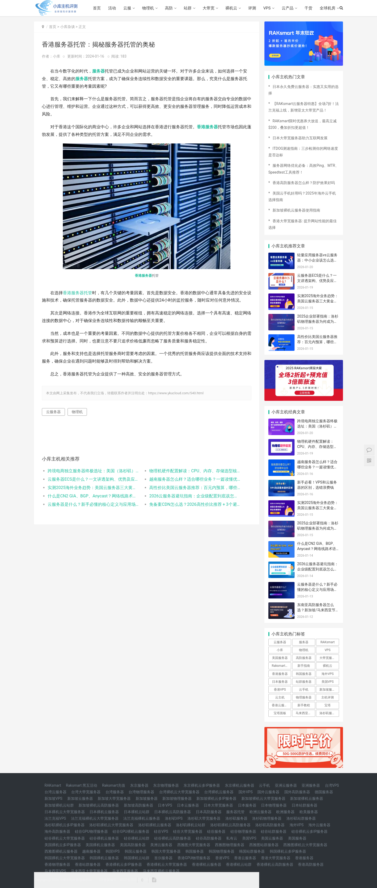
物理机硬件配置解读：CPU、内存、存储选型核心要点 (195, 470)
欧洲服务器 (285, 812)
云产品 (287, 8)
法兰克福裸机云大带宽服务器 (95, 818)
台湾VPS (332, 785)
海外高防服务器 (57, 831)
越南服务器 (91, 851)
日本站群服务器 (304, 805)
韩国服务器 (304, 674)
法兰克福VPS (55, 818)
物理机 (148, 8)
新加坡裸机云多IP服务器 (216, 798)
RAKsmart (327, 642)
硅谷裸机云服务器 (104, 838)
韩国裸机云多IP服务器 (288, 851)
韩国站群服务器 (252, 851)
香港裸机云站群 (239, 864)
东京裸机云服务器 (239, 785)
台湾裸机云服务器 (219, 792)
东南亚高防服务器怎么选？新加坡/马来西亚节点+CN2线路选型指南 (318, 610)
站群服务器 (304, 682)
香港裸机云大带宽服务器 (167, 864)
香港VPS (280, 689)
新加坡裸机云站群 (59, 805)
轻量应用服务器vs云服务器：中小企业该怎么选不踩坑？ (317, 260)
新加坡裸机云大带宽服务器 (263, 798)
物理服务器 (304, 697)
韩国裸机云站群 (136, 858)
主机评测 (327, 697)
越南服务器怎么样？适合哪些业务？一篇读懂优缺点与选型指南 (195, 479)
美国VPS (327, 682)
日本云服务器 (188, 805)
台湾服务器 (115, 792)
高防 (169, 8)
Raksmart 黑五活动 (81, 785)
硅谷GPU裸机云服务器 (131, 831)
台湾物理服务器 (141, 792)
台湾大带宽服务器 (86, 792)
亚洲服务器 (311, 785)
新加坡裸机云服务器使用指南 (296, 210)
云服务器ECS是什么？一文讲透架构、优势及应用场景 (93, 479)
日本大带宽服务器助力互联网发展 (300, 138)
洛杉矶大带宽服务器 (203, 818)
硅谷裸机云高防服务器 (172, 838)
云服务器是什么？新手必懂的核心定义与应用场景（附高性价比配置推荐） (93, 504)
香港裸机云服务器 (206, 864)
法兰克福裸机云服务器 (141, 818)
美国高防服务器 (133, 845)
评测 (252, 8)
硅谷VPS (161, 831)
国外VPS (246, 792)
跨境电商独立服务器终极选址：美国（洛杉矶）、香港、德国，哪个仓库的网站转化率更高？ (93, 470)
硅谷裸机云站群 (136, 838)
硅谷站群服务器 (273, 831)
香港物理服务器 (57, 864)
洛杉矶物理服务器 (266, 818)
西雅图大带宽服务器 (193, 845)
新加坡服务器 (328, 689)
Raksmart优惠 (281, 666)
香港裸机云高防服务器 (275, 864)
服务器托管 (235, 812)
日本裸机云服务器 (104, 812)
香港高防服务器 (311, 864)
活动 (112, 8)
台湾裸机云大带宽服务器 (179, 792)
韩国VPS (113, 851)
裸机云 (231, 8)
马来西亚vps (304, 713)
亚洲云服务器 (286, 785)
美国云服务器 (272, 838)
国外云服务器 (268, 792)
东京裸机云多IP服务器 (202, 785)
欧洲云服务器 (260, 812)
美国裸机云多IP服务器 (63, 845)
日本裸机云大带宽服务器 (65, 812)
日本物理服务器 (274, 805)
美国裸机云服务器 (100, 845)
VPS (267, 8)
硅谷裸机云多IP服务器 (309, 831)
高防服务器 (304, 658)
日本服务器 (280, 682)
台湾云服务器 (55, 792)
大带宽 (208, 8)
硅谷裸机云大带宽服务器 (65, 838)
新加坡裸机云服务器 (306, 798)
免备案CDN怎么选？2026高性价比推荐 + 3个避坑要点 (195, 504)
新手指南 (303, 666)
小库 (280, 650)
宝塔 (327, 705)
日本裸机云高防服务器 (172, 812)
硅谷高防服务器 (208, 838)
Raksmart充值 (113, 785)
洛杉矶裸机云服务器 (154, 825)
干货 (308, 8)
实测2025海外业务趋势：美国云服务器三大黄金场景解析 (93, 487)
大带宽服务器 (328, 658)
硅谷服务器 (216, 831)
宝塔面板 (280, 713)
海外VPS (327, 674)
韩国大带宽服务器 (166, 851)
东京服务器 (139, 785)
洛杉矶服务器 (328, 713)
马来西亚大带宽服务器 (89, 871)
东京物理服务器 (166, 785)
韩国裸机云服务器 (104, 858)
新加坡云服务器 (80, 798)
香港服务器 (207, 126)
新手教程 (303, 705)
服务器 (98, 71)
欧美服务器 (309, 812)
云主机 (280, 697)
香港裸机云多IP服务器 (124, 864)
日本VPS (165, 805)
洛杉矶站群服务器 (301, 818)
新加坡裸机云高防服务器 (99, 805)
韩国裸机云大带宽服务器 (65, 858)
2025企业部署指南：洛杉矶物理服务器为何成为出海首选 (317, 321)
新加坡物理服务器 (177, 798)
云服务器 (53, 412)
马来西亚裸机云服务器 (161, 871)
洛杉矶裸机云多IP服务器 (65, 825)
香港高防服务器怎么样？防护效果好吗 (304, 183)
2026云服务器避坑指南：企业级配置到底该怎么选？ (195, 495)
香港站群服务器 (88, 864)
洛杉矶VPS (174, 818)
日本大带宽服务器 (218, 805)
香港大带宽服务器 (275, 858)
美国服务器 (280, 658)
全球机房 (327, 8)
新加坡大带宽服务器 (114, 798)
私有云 (231, 838)
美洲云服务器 (161, 845)
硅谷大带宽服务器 (187, 831)
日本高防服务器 (208, 812)
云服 (127, 8)
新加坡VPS (53, 798)
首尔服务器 (163, 858)
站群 (188, 8)
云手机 (303, 689)
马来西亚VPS (55, 871)
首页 (97, 8)
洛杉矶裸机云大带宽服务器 (111, 825)
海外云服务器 (319, 825)
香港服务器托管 (77, 292)
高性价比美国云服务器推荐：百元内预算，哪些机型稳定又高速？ (195, 487)
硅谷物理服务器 (243, 831)
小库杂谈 (67, 27)
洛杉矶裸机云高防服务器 (230, 825)
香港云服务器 (281, 705)
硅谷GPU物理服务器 (91, 831)
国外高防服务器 (297, 792)
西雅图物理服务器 (229, 845)
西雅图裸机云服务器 (61, 851)
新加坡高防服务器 (138, 805)
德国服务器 (324, 792)
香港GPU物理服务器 (194, 858)
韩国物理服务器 (221, 851)
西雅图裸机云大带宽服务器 (305, 845)
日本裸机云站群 (136, 812)
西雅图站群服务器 (264, 845)
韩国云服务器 (136, 851)
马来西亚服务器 (125, 871)
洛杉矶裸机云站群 (190, 825)
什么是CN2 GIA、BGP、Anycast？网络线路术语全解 (93, 495)
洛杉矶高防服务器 (270, 825)
